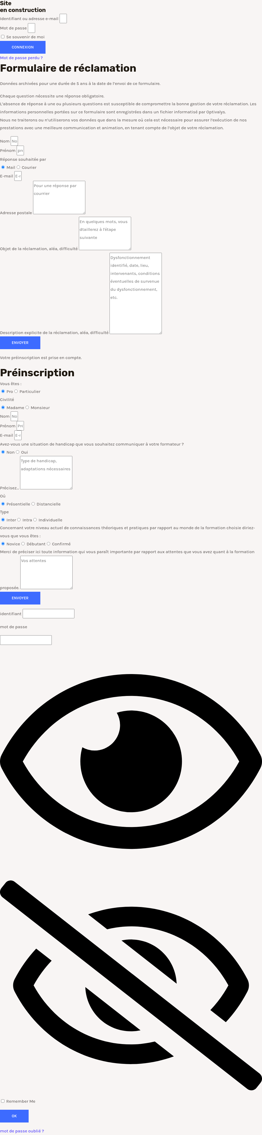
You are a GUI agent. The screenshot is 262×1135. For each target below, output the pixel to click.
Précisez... (10, 487)
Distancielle (49, 504)
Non (11, 452)
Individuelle (50, 519)
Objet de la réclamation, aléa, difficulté (39, 248)
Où (2, 495)
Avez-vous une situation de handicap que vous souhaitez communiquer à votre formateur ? (92, 444)
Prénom (8, 150)
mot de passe (13, 626)
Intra (27, 519)
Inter (11, 519)
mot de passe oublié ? (22, 1130)
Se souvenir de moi (22, 36)
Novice (13, 543)
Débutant (36, 543)
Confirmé (61, 543)
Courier (29, 167)
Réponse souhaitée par (23, 159)
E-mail (7, 175)
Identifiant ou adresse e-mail (29, 18)
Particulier (30, 391)
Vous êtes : (10, 383)
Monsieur (40, 407)
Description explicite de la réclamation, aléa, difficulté (55, 332)
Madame (15, 407)
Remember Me (18, 1101)
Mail (11, 167)
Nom (5, 141)
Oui (24, 452)
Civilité (7, 399)
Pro (10, 391)
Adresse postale (16, 212)
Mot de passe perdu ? (21, 57)
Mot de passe (13, 27)
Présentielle (18, 504)
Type (4, 511)
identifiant (11, 613)
